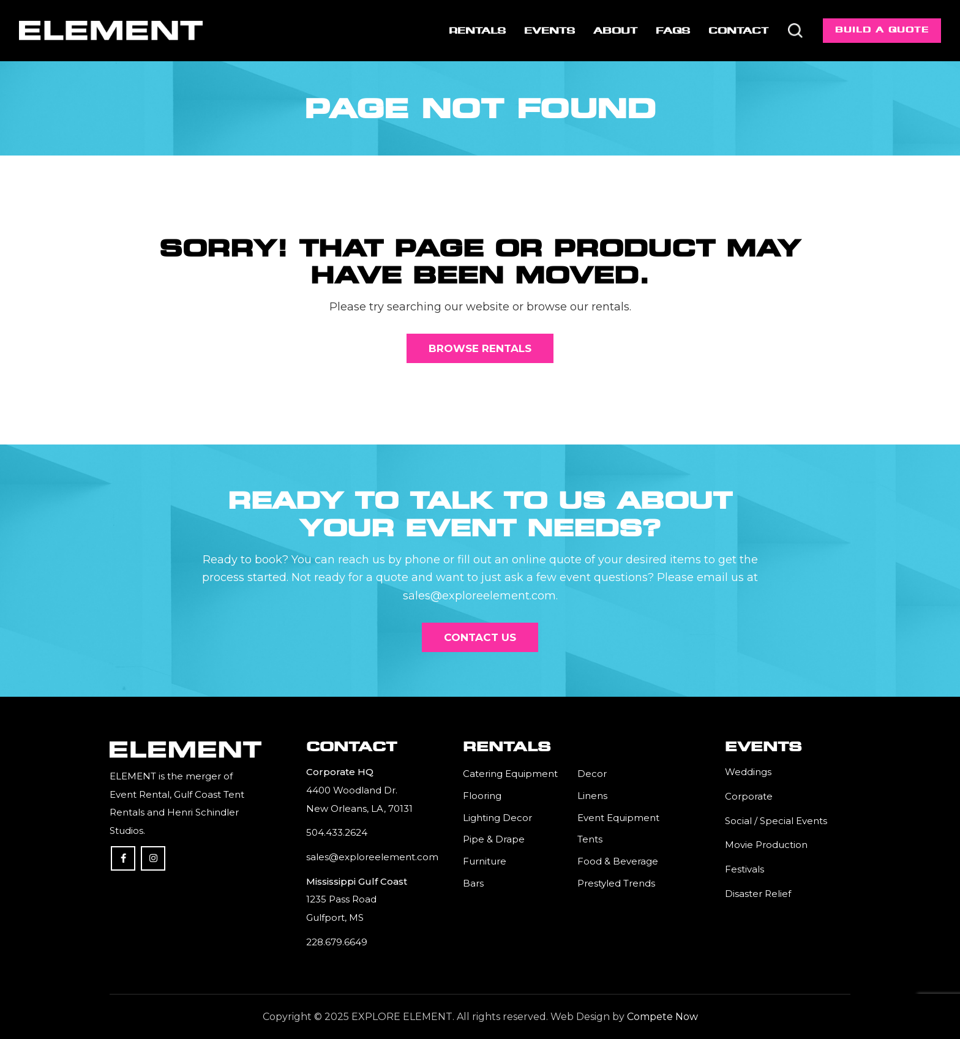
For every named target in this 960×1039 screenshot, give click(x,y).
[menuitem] (476, 30)
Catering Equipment (510, 773)
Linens (592, 795)
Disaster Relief (758, 893)
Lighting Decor (497, 817)
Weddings (748, 772)
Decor (592, 773)
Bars (473, 883)
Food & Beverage (617, 861)
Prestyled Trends (616, 883)
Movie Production (766, 844)
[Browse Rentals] (480, 348)
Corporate (749, 796)
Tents (589, 839)
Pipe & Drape (494, 839)
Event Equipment (618, 817)
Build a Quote (882, 29)
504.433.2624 (336, 832)
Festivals (744, 869)
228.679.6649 (336, 942)
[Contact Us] (480, 637)
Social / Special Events (776, 821)
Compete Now (662, 1016)
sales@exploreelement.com (372, 857)
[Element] (111, 30)
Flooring (482, 795)
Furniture (484, 861)
